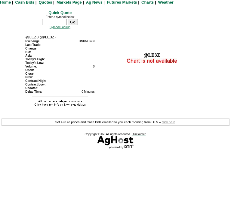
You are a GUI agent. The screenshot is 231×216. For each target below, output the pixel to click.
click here (168, 122)
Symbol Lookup (60, 27)
